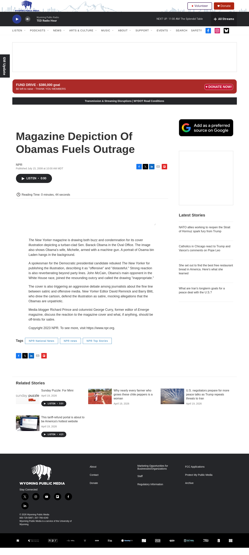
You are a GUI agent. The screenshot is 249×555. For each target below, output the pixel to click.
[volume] (28, 26)
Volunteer (200, 9)
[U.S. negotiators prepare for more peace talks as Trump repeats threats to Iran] (172, 403)
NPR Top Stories (97, 348)
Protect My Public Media (198, 482)
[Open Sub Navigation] (25, 37)
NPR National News (41, 348)
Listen (17, 37)
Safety (196, 37)
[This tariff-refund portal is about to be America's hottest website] (27, 430)
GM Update (4, 66)
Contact (94, 482)
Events (162, 37)
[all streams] (224, 26)
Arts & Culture (81, 37)
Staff (140, 483)
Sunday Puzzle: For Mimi (57, 397)
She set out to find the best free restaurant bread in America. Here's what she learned (206, 276)
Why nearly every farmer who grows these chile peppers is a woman (133, 401)
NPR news (70, 348)
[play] (17, 26)
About (123, 37)
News (57, 37)
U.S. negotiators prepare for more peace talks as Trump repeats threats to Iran (207, 401)
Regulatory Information (150, 491)
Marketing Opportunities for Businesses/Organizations (152, 474)
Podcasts (37, 37)
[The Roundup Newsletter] (206, 185)
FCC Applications (194, 474)
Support (142, 37)
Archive (189, 490)
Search (181, 37)
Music (105, 37)
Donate (227, 9)
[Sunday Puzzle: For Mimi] (27, 403)
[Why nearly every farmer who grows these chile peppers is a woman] (100, 403)
